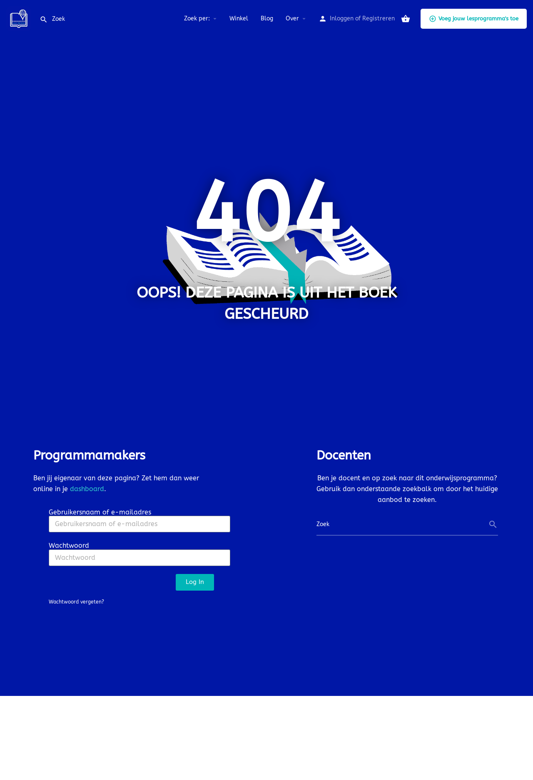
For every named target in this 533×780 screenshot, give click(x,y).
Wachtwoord (69, 545)
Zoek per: (197, 18)
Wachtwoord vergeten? (76, 602)
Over (292, 18)
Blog (267, 18)
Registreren (378, 18)
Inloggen (342, 18)
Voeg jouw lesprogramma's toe (473, 18)
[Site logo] (19, 18)
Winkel (238, 18)
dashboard (87, 489)
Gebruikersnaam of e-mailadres (100, 512)
